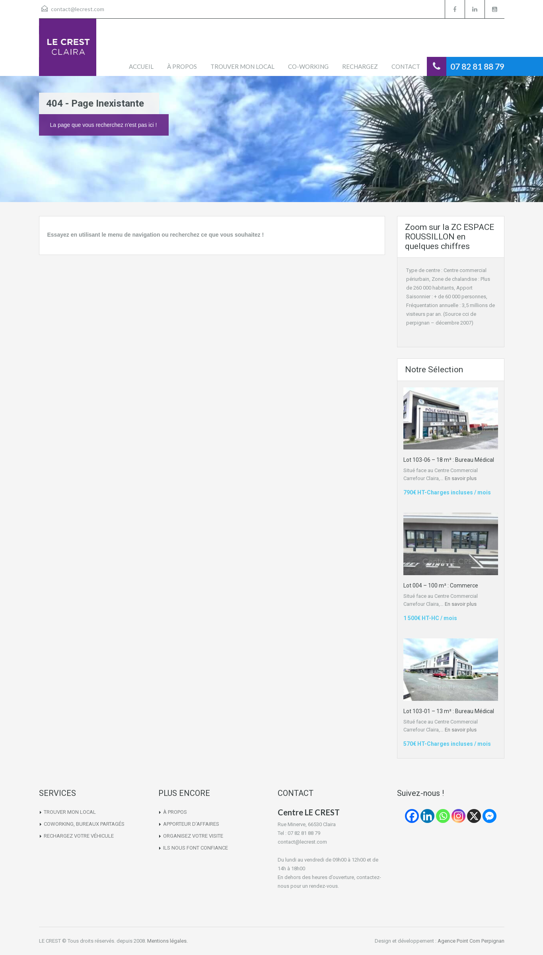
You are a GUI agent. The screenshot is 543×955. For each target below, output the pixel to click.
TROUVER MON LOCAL (242, 66)
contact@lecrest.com (77, 9)
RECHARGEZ (360, 66)
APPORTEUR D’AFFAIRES (191, 824)
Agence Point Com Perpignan (471, 941)
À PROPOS (182, 66)
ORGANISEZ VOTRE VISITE (193, 836)
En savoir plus (461, 478)
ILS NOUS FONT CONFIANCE (195, 848)
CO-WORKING (308, 66)
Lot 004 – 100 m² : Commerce (440, 585)
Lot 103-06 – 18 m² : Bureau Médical (448, 460)
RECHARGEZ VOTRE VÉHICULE (79, 836)
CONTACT (405, 66)
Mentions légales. (167, 941)
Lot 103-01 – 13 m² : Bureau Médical (448, 711)
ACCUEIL (141, 66)
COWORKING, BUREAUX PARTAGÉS (84, 824)
